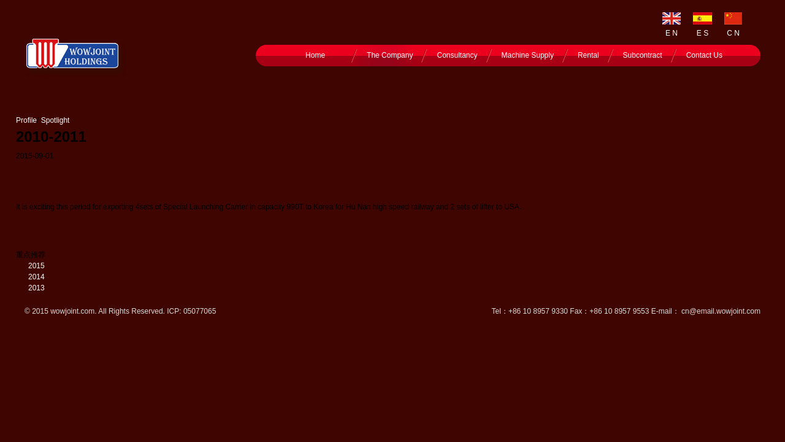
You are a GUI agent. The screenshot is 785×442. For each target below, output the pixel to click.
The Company (390, 55)
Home (315, 55)
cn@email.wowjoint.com (720, 311)
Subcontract (642, 55)
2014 (36, 277)
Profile (26, 120)
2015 (36, 266)
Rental (588, 55)
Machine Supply (528, 55)
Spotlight (55, 120)
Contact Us (704, 55)
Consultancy (457, 55)
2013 (36, 288)
